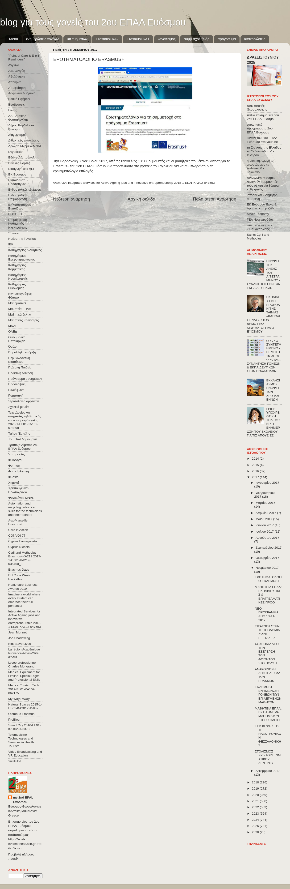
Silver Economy (258, 214)
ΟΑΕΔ (12, 331)
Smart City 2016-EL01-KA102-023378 (24, 727)
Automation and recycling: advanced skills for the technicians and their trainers (25, 509)
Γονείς (12, 110)
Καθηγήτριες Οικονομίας (17, 286)
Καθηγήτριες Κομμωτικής (17, 267)
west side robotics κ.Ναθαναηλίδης (259, 227)
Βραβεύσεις (16, 104)
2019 (256, 788)
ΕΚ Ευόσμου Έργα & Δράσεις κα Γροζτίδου (262, 206)
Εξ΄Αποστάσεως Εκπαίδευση (19, 206)
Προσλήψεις (16, 384)
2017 (256, 477)
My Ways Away (19, 699)
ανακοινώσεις (254, 39)
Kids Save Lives (19, 643)
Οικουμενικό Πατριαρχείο (16, 339)
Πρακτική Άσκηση (20, 373)
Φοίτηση (14, 465)
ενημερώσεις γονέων (42, 39)
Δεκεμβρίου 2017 (268, 771)
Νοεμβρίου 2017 (267, 567)
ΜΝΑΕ (12, 326)
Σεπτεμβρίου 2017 (269, 547)
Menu (13, 39)
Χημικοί (13, 482)
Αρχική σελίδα (141, 199)
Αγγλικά (13, 65)
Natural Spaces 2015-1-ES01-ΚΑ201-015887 (25, 706)
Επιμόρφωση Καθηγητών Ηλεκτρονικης (17, 223)
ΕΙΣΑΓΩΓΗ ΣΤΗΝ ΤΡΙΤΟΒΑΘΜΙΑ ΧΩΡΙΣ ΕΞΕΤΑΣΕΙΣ (267, 632)
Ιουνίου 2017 (265, 525)
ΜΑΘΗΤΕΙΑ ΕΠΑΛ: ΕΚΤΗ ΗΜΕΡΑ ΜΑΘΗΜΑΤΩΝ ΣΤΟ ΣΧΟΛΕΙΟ (268, 714)
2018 (256, 782)
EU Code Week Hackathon (19, 577)
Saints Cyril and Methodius (258, 236)
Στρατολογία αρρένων (23, 401)
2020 (256, 795)
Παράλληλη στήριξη (22, 352)
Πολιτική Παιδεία (19, 367)
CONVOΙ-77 (16, 535)
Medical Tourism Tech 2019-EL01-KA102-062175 (23, 689)
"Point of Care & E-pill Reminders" (23, 57)
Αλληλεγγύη (16, 71)
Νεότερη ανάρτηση (71, 199)
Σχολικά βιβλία (18, 407)
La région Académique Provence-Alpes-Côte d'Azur (24, 653)
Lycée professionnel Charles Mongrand (22, 664)
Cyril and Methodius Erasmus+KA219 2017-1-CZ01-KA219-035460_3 (24, 558)
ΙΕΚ (10, 244)
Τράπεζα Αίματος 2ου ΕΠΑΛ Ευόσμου (23, 446)
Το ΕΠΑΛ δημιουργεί (22, 439)
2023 (256, 813)
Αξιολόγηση (16, 76)
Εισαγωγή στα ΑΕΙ (21, 169)
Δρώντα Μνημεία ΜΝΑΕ (25, 146)
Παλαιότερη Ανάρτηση (214, 199)
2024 (256, 819)
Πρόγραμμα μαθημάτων (25, 378)
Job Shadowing (19, 638)
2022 (256, 807)
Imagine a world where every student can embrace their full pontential (24, 600)
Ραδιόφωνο (16, 390)
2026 (256, 832)
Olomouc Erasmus (21, 714)
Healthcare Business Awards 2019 (22, 586)
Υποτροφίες (16, 454)
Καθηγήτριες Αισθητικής (25, 250)
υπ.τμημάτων (77, 39)
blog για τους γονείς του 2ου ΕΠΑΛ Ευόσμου (93, 22)
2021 (256, 801)
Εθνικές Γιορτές (19, 163)
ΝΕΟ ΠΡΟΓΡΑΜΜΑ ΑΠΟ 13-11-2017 (266, 614)
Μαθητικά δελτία (19, 314)
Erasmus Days (18, 569)
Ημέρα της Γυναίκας (22, 238)
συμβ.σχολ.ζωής (196, 39)
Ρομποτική (15, 395)
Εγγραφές (15, 152)
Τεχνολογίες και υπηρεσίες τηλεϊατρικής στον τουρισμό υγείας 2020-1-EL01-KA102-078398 (24, 420)
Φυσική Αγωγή (18, 471)
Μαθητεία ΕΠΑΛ (19, 309)
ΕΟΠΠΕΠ (15, 214)
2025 (256, 826)
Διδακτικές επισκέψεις (23, 140)
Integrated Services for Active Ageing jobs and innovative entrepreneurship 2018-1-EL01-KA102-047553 (141, 182)
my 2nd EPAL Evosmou (23, 800)
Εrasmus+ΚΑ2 (107, 39)
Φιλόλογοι (15, 460)
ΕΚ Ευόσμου (17, 174)
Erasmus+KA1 (138, 39)
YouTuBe (14, 761)
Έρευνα (13, 233)
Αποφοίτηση (17, 88)
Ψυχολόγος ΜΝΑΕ (21, 498)
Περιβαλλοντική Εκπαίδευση (19, 359)
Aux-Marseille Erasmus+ (18, 522)
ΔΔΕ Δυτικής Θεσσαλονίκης (18, 117)
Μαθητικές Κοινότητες (23, 320)
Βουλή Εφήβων (19, 99)
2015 (256, 465)
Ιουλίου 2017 (265, 531)
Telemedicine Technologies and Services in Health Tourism (21, 740)
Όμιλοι (12, 346)
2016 (256, 471)
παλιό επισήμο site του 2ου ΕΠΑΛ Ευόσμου (263, 117)
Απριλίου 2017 (266, 513)
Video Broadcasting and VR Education (25, 753)
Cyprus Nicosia (19, 547)
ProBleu (14, 719)
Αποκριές (14, 82)
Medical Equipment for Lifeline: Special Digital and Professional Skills (24, 675)
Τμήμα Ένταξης (19, 433)
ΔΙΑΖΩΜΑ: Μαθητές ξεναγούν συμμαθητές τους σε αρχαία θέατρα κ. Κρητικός (263, 183)
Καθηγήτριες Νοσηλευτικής (18, 276)
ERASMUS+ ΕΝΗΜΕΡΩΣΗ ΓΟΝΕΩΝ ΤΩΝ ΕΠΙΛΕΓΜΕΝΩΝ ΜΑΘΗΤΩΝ (268, 694)
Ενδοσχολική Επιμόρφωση (17, 197)
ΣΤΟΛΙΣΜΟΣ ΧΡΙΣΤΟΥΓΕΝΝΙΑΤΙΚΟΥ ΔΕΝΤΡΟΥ (268, 757)
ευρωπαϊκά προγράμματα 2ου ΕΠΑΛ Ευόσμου (260, 128)
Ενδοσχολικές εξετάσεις (24, 189)
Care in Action (18, 530)
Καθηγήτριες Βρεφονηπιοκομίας (21, 257)
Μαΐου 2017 (264, 519)
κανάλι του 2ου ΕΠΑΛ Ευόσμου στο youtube (262, 139)
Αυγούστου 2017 (267, 537)
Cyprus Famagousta (22, 541)
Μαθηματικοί (17, 303)
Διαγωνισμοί (16, 135)
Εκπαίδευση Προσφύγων (16, 182)
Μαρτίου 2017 (265, 502)
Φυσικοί (13, 477)
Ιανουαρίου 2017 (267, 482)
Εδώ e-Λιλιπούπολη (22, 157)
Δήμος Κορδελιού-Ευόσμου (21, 127)
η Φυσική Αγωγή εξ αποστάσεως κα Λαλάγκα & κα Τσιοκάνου (260, 166)
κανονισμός (167, 39)
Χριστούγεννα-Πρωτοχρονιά (18, 490)
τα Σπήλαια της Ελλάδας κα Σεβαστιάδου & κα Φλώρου (264, 151)
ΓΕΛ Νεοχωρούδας (260, 219)
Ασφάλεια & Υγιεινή (21, 93)
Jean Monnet (17, 632)
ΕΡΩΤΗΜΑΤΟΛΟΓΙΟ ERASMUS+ (268, 579)
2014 (256, 458)
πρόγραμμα (226, 39)
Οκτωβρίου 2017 (267, 558)
